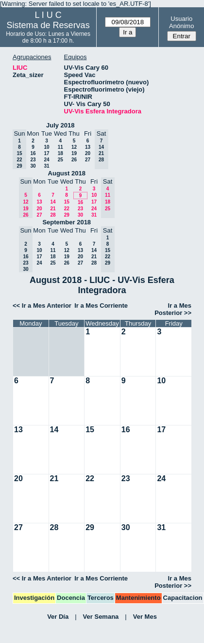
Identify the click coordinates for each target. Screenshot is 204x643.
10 (46, 147)
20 (87, 153)
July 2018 (60, 125)
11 (60, 147)
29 (66, 215)
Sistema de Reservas (48, 25)
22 (66, 208)
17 (46, 153)
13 (87, 147)
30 (32, 166)
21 (52, 208)
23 (32, 159)
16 (32, 153)
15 (66, 201)
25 (60, 159)
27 (87, 159)
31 (46, 166)
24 (46, 159)
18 (60, 153)
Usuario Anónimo (181, 22)
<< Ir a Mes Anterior (42, 305)
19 (74, 153)
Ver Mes (145, 616)
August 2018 (66, 173)
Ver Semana (101, 616)
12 (74, 147)
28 (52, 215)
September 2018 (66, 222)
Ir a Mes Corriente (101, 305)
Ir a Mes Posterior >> (172, 309)
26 (74, 159)
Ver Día (57, 616)
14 (52, 201)
